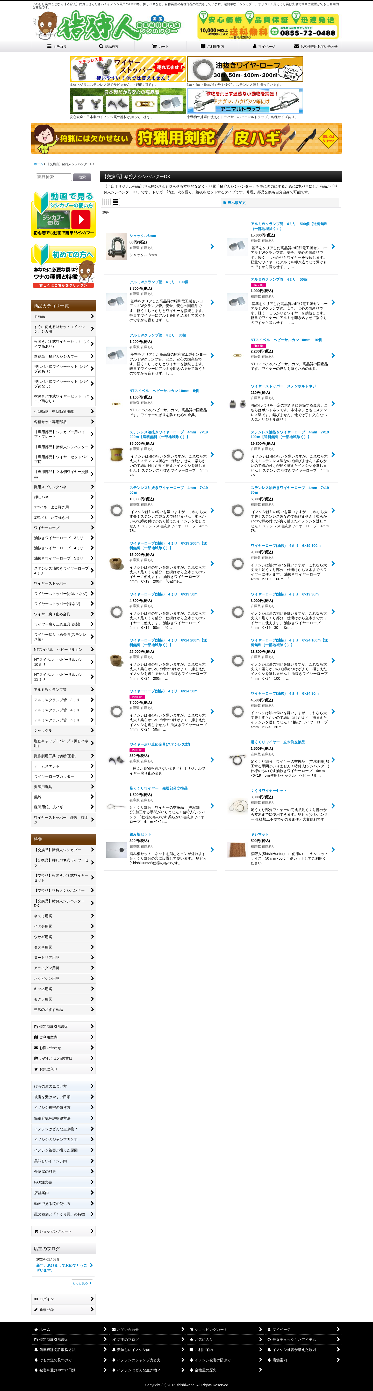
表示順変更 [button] (234, 203)
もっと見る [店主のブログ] (82, 1283)
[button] (109, 46)
